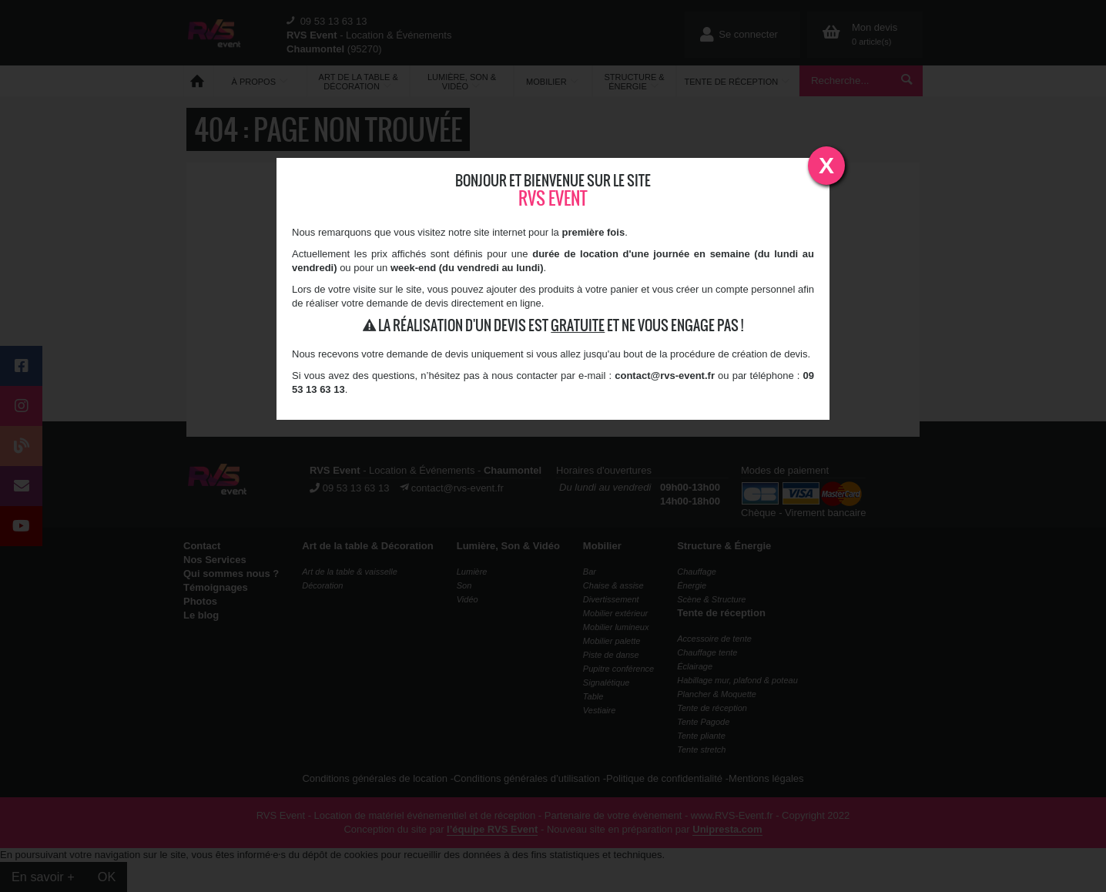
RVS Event (553, 198)
